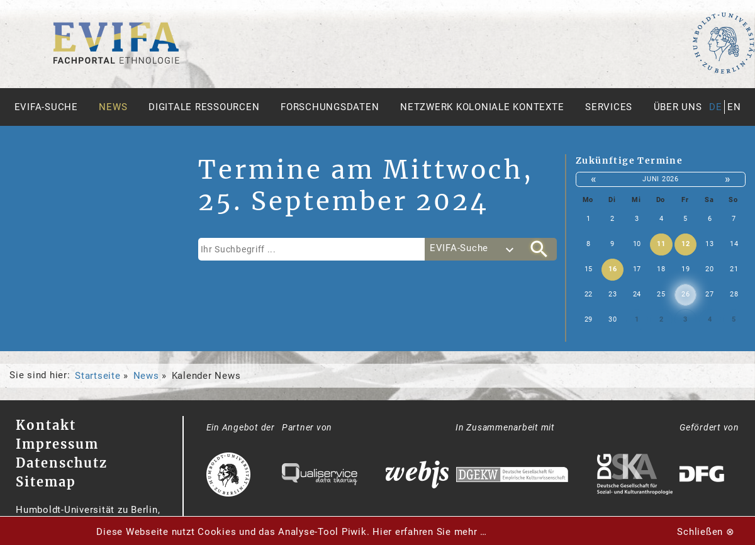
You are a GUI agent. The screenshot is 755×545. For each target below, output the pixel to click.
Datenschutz (62, 463)
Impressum (57, 444)
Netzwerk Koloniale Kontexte (482, 107)
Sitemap (46, 482)
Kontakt (46, 425)
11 (661, 244)
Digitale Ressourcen (203, 107)
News (113, 107)
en (734, 107)
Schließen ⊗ (705, 531)
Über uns (678, 107)
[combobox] (473, 249)
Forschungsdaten (330, 107)
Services (608, 107)
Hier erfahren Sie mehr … (429, 531)
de (715, 107)
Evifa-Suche (46, 107)
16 (612, 269)
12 (685, 244)
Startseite (98, 375)
